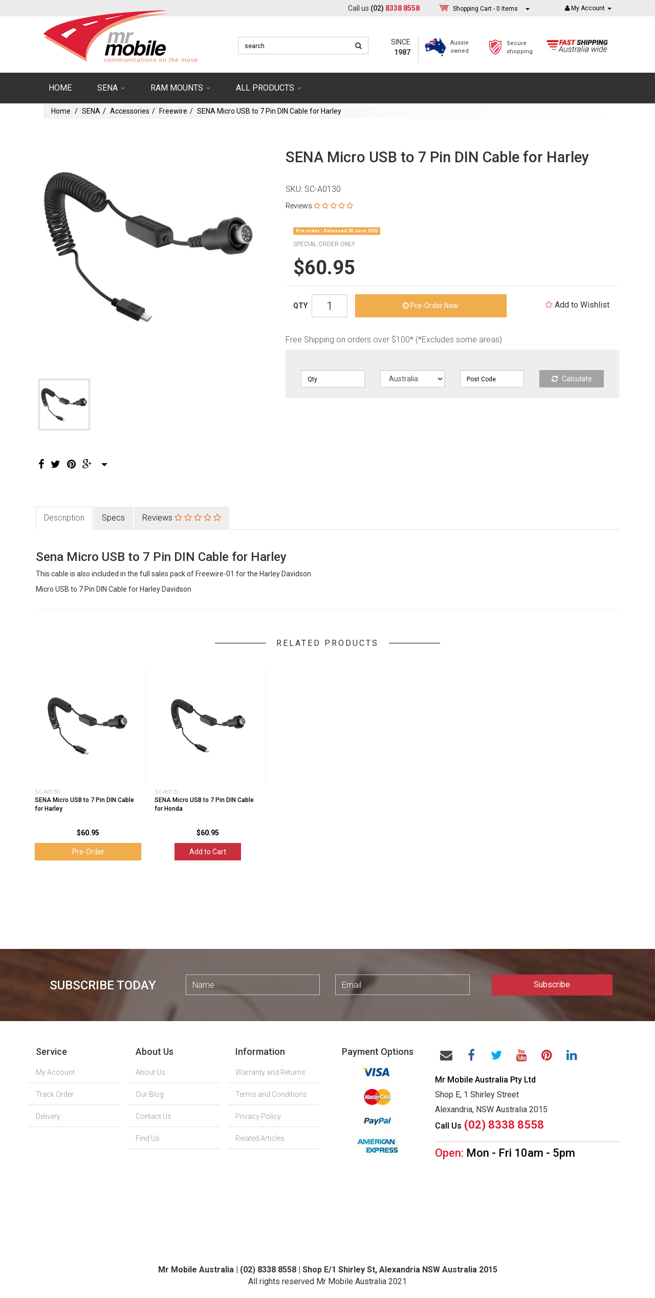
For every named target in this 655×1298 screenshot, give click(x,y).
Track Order (55, 1094)
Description (64, 518)
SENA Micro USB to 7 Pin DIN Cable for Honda (204, 804)
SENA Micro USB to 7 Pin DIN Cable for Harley (269, 111)
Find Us (148, 1138)
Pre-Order (88, 852)
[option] (149, 247)
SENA (111, 88)
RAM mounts (180, 88)
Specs (113, 518)
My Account (55, 1072)
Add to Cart (207, 852)
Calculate (572, 379)
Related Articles (260, 1138)
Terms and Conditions (271, 1094)
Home (60, 88)
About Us (150, 1072)
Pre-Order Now (430, 305)
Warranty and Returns (270, 1072)
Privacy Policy (258, 1116)
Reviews (319, 206)
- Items (485, 8)
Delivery (48, 1116)
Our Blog (150, 1094)
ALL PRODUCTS (268, 88)
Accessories (129, 111)
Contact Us (153, 1116)
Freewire (173, 111)
